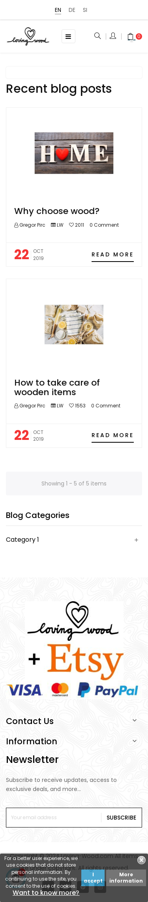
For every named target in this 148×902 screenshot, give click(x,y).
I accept (93, 877)
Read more (113, 254)
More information (126, 877)
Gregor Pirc (31, 225)
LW (60, 225)
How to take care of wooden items (57, 387)
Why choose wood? (56, 211)
